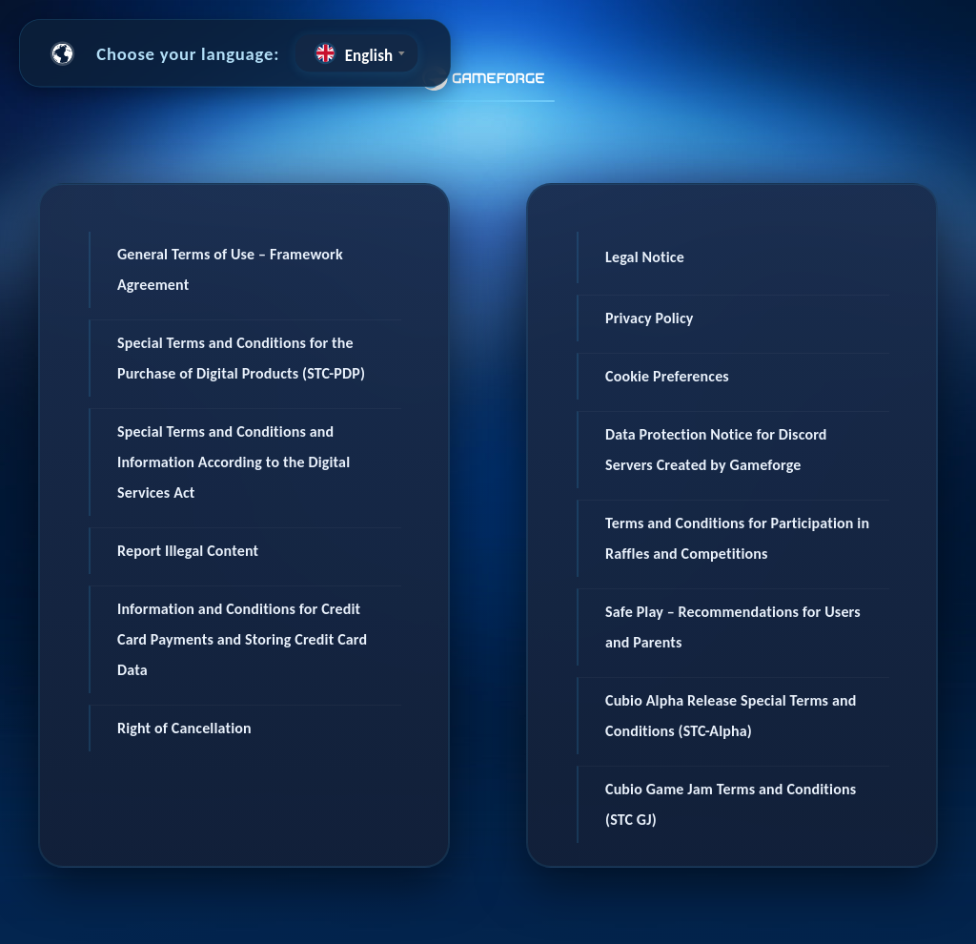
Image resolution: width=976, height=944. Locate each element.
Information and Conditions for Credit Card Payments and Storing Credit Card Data (242, 639)
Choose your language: (187, 53)
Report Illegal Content (187, 551)
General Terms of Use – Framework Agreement (230, 269)
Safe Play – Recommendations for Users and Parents (733, 627)
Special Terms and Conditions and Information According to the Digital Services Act (233, 462)
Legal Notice (644, 257)
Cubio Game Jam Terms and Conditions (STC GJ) (730, 804)
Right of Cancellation (184, 728)
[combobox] (356, 53)
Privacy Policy (649, 318)
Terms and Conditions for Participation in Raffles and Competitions (737, 538)
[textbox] (356, 53)
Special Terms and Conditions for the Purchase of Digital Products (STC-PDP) (241, 358)
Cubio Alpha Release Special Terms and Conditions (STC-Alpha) (730, 715)
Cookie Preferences (667, 376)
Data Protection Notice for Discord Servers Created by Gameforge (716, 449)
